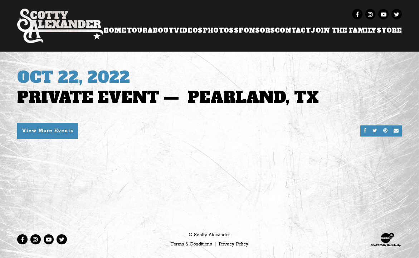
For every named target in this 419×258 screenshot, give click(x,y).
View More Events (47, 131)
